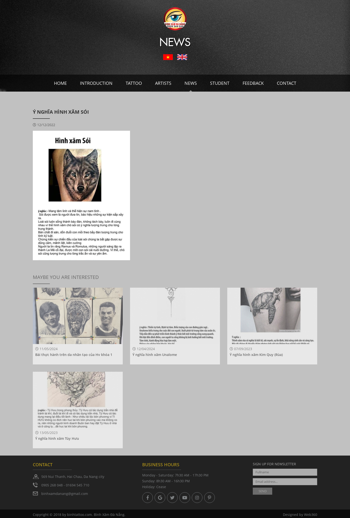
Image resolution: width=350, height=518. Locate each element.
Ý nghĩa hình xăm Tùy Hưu (57, 438)
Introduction (96, 83)
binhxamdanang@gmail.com (64, 493)
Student (219, 83)
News (190, 83)
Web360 (310, 515)
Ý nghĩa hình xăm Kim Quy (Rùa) (256, 354)
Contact (286, 83)
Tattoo (134, 83)
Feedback (253, 83)
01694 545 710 (77, 485)
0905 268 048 (52, 485)
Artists (163, 83)
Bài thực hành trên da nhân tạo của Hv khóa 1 (73, 354)
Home (60, 83)
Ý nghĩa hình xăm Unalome (154, 354)
